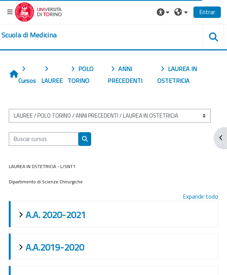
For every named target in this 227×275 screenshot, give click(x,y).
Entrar (207, 11)
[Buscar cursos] (44, 139)
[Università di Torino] (38, 11)
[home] (29, 35)
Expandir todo (200, 196)
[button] (164, 11)
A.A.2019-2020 (55, 247)
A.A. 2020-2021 (56, 215)
